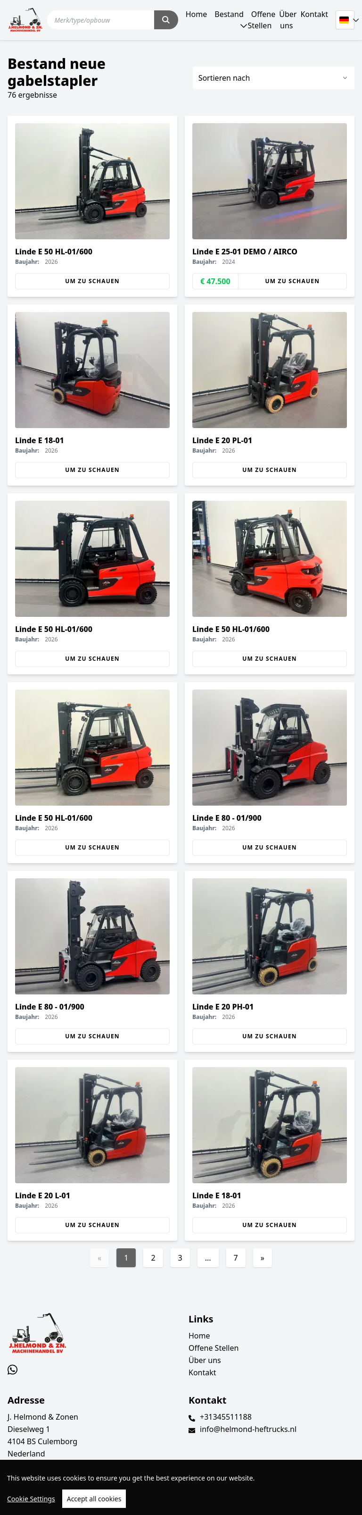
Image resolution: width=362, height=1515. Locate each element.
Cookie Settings (31, 1498)
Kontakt (314, 14)
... (208, 1258)
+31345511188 (226, 1417)
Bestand (229, 14)
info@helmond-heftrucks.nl (248, 1429)
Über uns (287, 20)
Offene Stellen (262, 20)
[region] (181, 1487)
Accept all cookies (94, 1498)
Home (196, 14)
